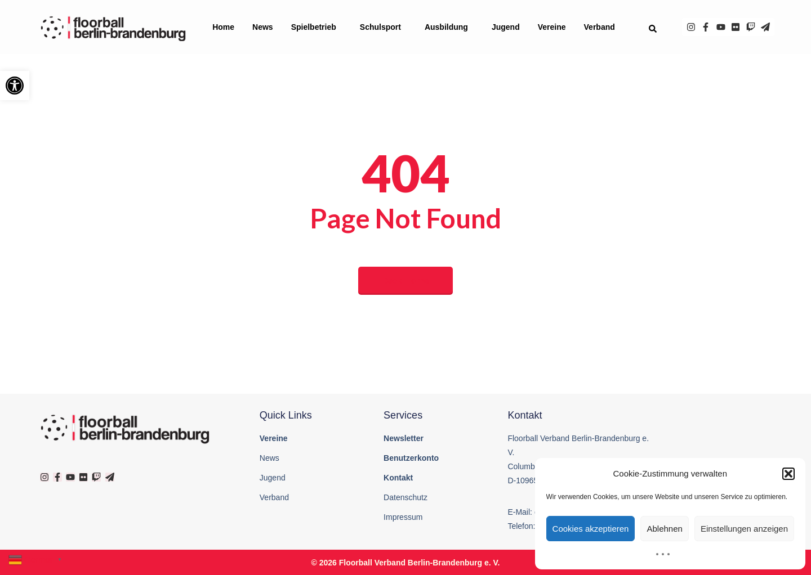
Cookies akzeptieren (590, 528)
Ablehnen (664, 528)
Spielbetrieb (316, 27)
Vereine (552, 27)
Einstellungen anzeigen (744, 528)
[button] (14, 85)
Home (223, 27)
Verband (602, 27)
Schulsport (383, 27)
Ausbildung (449, 27)
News (262, 27)
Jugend (506, 27)
